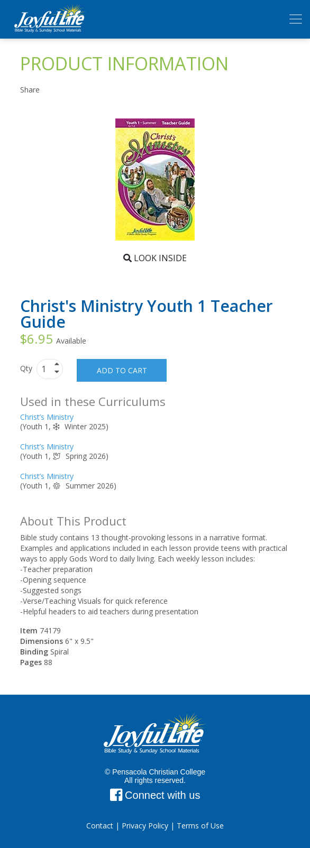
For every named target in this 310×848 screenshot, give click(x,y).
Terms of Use (200, 826)
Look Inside (155, 258)
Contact (99, 826)
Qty (27, 368)
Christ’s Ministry (47, 417)
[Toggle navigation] (295, 19)
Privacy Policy (145, 826)
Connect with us (155, 795)
